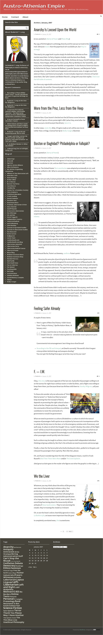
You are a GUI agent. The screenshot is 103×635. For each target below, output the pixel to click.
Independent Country (14, 219)
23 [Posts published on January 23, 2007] (32, 561)
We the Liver (42, 476)
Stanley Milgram (86, 386)
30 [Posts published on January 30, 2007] (32, 563)
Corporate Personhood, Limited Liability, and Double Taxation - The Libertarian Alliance (15, 112)
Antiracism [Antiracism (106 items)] (8, 551)
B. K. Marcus (11, 182)
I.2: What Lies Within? (16, 145)
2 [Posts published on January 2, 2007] (32, 553)
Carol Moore (11, 186)
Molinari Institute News (15, 254)
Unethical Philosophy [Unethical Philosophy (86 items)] (13, 622)
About (25, 17)
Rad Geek (10, 271)
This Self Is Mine (10, 141)
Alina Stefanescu (13, 167)
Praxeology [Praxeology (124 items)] (9, 601)
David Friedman (12, 198)
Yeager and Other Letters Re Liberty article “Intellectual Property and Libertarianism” (16, 137)
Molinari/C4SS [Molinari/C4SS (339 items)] (11, 591)
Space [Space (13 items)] (5, 611)
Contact (15, 17)
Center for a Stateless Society (17, 190)
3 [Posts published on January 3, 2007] (35, 553)
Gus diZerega (11, 213)
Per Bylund (10, 267)
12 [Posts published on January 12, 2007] (41, 555)
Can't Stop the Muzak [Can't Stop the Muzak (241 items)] (11, 559)
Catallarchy (11, 188)
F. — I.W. (39, 371)
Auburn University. (21, 67)
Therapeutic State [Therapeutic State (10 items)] (9, 618)
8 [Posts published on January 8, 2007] (29, 555)
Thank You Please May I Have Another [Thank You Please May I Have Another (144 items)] (13, 614)
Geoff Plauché (12, 209)
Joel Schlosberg (12, 223)
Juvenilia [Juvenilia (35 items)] (17, 577)
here (18, 78)
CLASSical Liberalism (14, 194)
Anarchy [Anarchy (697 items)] (8, 546)
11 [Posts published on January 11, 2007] (38, 555)
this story (41, 381)
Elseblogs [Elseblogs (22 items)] (19, 566)
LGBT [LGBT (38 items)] (17, 587)
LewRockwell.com (13, 240)
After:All (10, 161)
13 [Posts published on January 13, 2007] (44, 555)
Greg (9, 119)
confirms (66, 253)
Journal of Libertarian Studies (17, 229)
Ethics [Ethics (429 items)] (6, 567)
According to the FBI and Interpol (49, 348)
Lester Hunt (11, 238)
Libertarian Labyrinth (14, 244)
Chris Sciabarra (12, 192)
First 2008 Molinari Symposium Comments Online (15, 115)
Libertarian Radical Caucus (16, 248)
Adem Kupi (10, 159)
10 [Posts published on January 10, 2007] (35, 555)
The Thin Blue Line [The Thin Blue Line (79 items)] (11, 618)
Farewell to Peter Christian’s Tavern (15, 120)
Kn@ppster (11, 236)
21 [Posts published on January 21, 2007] (47, 558)
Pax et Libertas (12, 265)
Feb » (35, 567)
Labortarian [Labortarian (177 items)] (9, 579)
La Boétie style (39, 515)
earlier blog (23, 82)
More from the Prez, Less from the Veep (58, 108)
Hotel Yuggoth (12, 217)
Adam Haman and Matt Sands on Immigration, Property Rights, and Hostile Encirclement (16, 125)
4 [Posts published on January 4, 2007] (38, 553)
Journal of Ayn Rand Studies (16, 227)
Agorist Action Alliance (15, 165)
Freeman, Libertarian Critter (17, 204)
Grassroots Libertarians (15, 211)
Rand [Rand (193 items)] (17, 601)
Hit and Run (11, 215)
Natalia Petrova (12, 259)
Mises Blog (65, 39)
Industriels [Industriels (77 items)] (8, 575)
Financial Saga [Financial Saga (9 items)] (8, 570)
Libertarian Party (13, 246)
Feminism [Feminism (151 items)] (16, 568)
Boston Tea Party (13, 184)
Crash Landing (12, 196)
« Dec (30, 567)
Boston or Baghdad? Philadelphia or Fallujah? (62, 143)
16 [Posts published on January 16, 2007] (32, 558)
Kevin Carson (11, 234)
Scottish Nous (12, 273)
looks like (48, 128)
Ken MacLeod (11, 232)
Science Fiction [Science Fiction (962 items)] (12, 608)
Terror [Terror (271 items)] (17, 610)
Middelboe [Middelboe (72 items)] (8, 589)
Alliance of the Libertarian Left (17, 173)
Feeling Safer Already (47, 308)
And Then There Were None (50, 459)
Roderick (37, 34)
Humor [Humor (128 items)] (20, 572)
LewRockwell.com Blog (15, 242)
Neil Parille (10, 261)
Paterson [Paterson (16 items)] (13, 597)
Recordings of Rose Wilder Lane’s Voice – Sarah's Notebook (16, 93)
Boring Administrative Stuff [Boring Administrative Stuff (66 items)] (13, 555)
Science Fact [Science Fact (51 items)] (14, 605)
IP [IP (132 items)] (15, 575)
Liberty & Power (52, 39)
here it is (67, 123)
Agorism (10, 163)
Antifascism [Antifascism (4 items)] (17, 547)
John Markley (11, 225)
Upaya (9, 279)
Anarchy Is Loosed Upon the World (55, 29)
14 (98, 376)
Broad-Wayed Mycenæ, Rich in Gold (15, 132)
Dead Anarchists (12, 202)
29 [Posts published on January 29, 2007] (29, 563)
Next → (71, 531)
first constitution (61, 168)
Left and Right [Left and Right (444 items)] (13, 586)
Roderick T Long (12, 101)
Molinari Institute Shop (15, 257)
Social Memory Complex (15, 277)
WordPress (82, 629)
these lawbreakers (49, 505)
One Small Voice (12, 263)
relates (36, 217)
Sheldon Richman (13, 275)
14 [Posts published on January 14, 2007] (47, 555)
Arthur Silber (11, 180)
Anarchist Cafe (12, 175)
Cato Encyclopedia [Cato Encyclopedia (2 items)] (15, 561)
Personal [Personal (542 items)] (8, 598)
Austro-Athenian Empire (34, 6)
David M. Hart (12, 200)
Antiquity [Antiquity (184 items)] (8, 549)
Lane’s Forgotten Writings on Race (16, 97)
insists (47, 47)
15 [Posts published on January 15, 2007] (29, 558)
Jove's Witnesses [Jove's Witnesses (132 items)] (12, 576)
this (57, 520)
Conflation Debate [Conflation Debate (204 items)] (13, 563)
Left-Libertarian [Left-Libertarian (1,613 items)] (11, 583)
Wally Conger (67, 131)
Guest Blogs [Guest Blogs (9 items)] (12, 573)
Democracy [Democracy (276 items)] (9, 565)
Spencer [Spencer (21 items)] (11, 611)
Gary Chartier (12, 207)
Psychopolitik (11, 269)
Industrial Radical (13, 221)
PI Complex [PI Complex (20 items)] (18, 599)
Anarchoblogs (12, 177)
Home (5, 17)
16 (98, 34)
